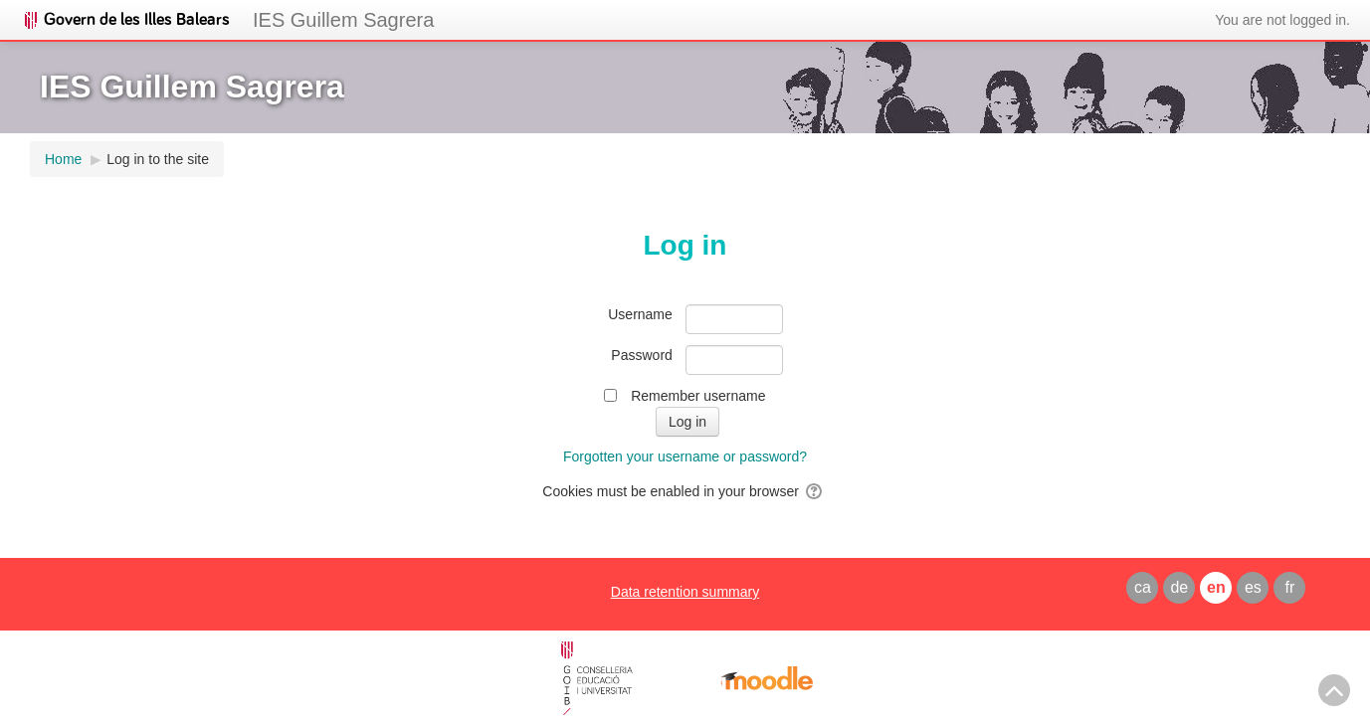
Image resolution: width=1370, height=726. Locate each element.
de (1179, 587)
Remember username (698, 396)
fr (1289, 587)
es (1253, 587)
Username (640, 314)
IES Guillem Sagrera (343, 20)
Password (641, 355)
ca (1142, 587)
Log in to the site (157, 159)
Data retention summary (685, 592)
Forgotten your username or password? (685, 456)
